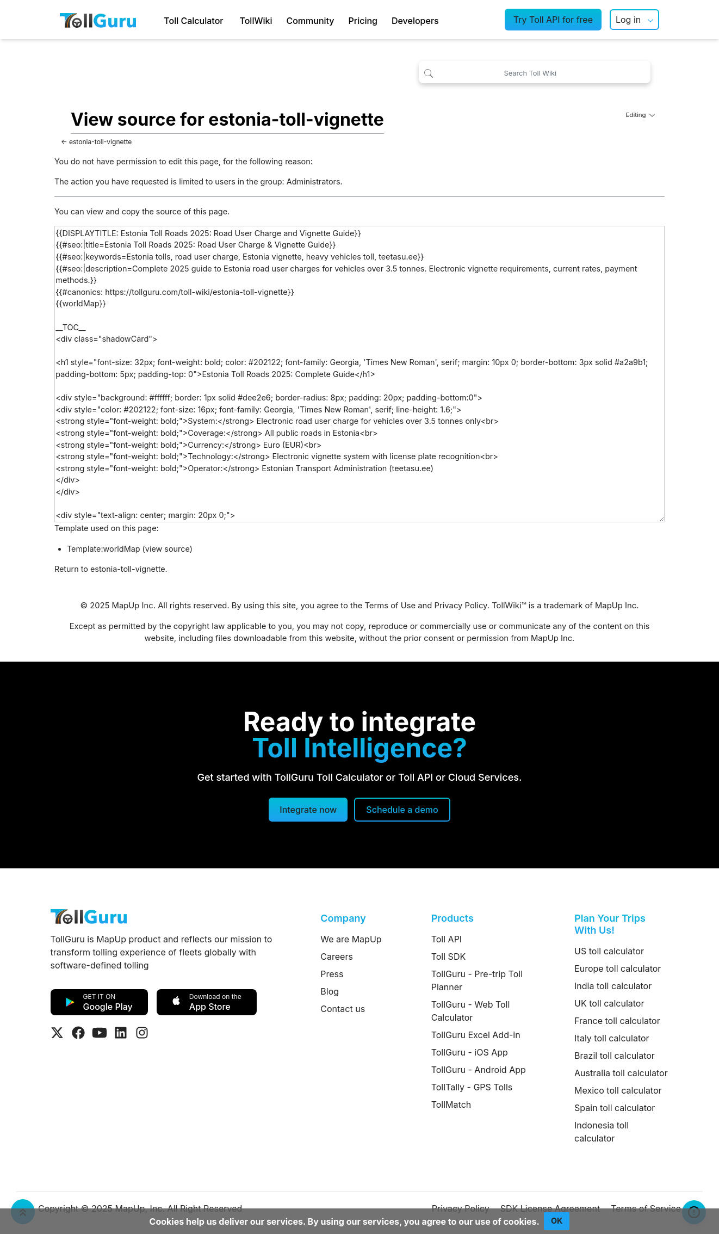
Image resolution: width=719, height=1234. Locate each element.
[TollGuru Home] (98, 19)
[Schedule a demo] (402, 810)
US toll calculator (609, 951)
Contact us (342, 1008)
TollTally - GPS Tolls (472, 1087)
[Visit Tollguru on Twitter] (57, 1032)
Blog (329, 991)
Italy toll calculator (611, 1038)
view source (167, 548)
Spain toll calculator (614, 1107)
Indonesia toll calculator (601, 1132)
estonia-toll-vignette (100, 142)
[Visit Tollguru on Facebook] (78, 1032)
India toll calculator (613, 985)
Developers (415, 20)
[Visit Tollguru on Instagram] (141, 1032)
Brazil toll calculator (614, 1055)
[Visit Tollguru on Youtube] (99, 1032)
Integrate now (308, 809)
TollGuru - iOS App (469, 1052)
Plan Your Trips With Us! (610, 924)
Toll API (446, 939)
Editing (640, 115)
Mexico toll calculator (618, 1090)
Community (310, 20)
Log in (628, 19)
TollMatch (451, 1104)
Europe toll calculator (617, 968)
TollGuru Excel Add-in (475, 1034)
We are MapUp (350, 939)
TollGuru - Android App (478, 1069)
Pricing (363, 20)
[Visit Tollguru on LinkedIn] (120, 1032)
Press (331, 973)
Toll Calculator (193, 20)
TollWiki (255, 20)
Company (342, 918)
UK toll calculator (609, 1003)
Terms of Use (390, 605)
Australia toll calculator (621, 1073)
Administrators (313, 181)
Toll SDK (448, 956)
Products (452, 918)
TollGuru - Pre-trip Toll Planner (477, 980)
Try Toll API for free (553, 19)
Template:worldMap (103, 548)
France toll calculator (617, 1020)
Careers (336, 956)
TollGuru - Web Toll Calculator (470, 1011)
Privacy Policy (461, 605)
